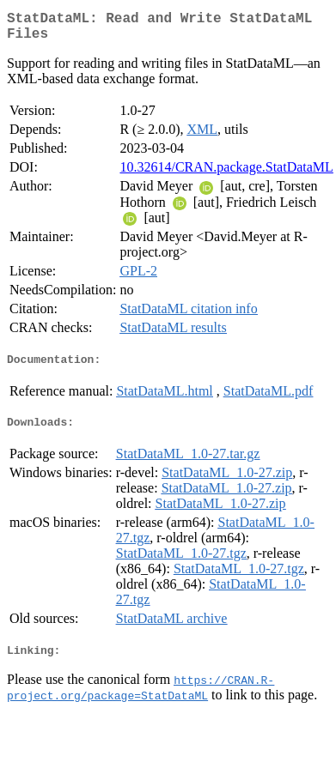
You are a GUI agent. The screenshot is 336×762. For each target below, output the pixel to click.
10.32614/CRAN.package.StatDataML (226, 173)
